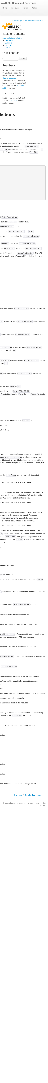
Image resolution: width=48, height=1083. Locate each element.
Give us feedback (9, 78)
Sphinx (42, 806)
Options (8, 45)
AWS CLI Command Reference (18, 3)
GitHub (34, 8)
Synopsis (8, 43)
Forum (25, 8)
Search (23, 59)
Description (9, 40)
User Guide (15, 8)
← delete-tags (17, 21)
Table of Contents (13, 33)
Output (7, 48)
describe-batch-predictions (12, 38)
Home (4, 8)
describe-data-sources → (34, 21)
